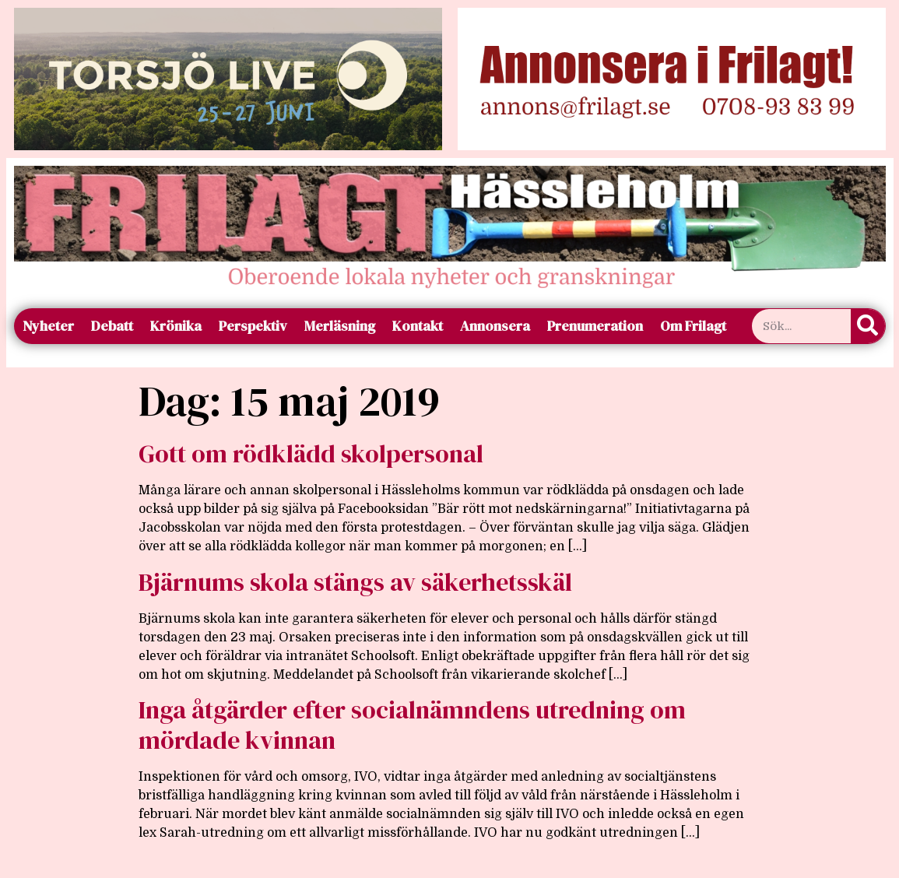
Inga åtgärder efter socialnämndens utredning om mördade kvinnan (412, 725)
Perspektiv (253, 325)
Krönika (176, 325)
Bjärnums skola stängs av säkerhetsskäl (355, 582)
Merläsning (339, 325)
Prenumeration (595, 325)
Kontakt (417, 325)
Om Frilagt (693, 325)
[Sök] (868, 326)
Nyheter (48, 325)
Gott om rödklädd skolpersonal (311, 454)
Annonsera (495, 325)
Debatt (112, 325)
